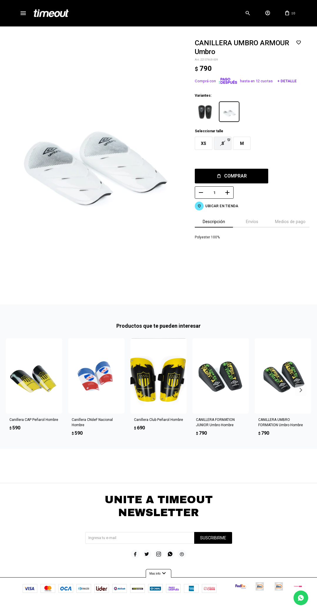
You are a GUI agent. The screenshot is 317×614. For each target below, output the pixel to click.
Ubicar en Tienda (221, 206)
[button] (247, 13)
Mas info (159, 573)
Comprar (235, 176)
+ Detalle (287, 81)
